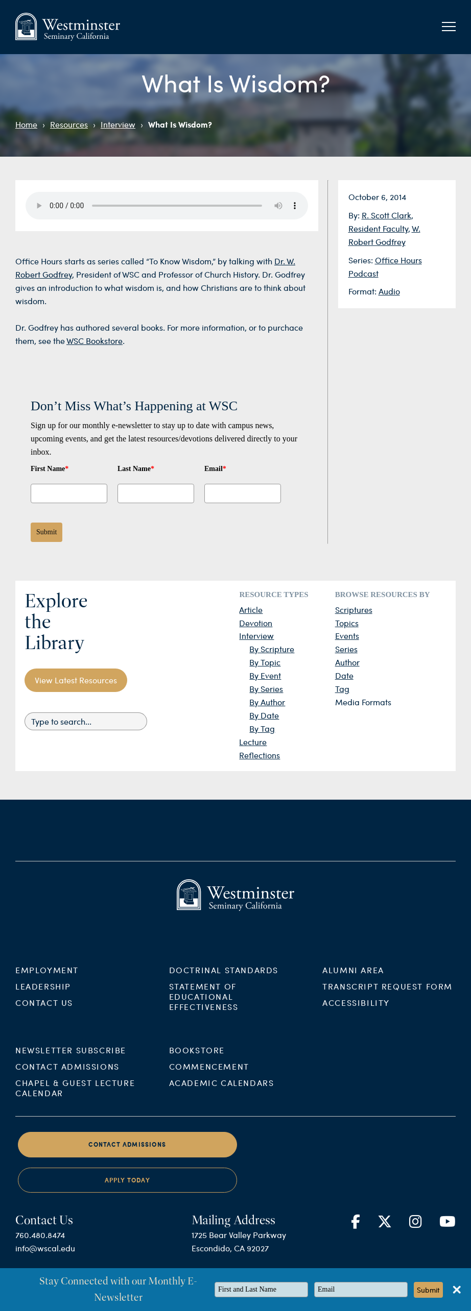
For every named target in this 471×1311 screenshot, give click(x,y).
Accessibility (356, 1010)
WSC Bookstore (94, 340)
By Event (265, 675)
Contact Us (44, 1010)
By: (355, 215)
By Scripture (271, 649)
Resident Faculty (378, 228)
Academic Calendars (221, 1091)
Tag (342, 688)
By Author (267, 702)
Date (344, 675)
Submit (46, 532)
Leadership (43, 994)
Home (26, 124)
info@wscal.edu (45, 1256)
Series (346, 649)
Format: (363, 291)
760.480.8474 (40, 1243)
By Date (264, 715)
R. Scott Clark (386, 215)
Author (347, 662)
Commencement (209, 1075)
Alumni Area (353, 978)
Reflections (259, 755)
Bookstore (197, 1058)
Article (251, 609)
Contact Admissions (67, 1075)
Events (347, 635)
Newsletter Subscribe (70, 1058)
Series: (361, 260)
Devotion (255, 622)
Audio (389, 291)
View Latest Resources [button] (76, 680)
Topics (347, 622)
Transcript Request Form (387, 994)
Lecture (253, 741)
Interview (118, 124)
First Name (49, 469)
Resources (69, 124)
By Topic (264, 662)
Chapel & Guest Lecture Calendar (75, 1096)
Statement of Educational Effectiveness (204, 1004)
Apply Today (127, 1188)
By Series (266, 688)
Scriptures (353, 609)
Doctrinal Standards (223, 978)
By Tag (262, 728)
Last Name (135, 469)
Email (215, 469)
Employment (47, 978)
